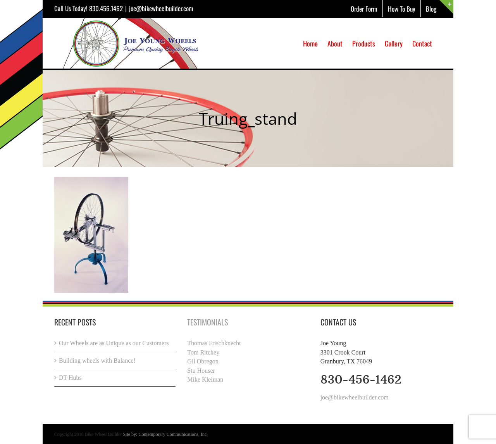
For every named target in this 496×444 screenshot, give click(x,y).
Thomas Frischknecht (214, 343)
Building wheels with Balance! (97, 360)
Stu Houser (201, 370)
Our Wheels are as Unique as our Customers (114, 343)
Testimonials (207, 322)
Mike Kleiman (205, 379)
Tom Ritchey (203, 352)
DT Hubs (70, 377)
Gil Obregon (202, 361)
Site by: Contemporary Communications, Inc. (165, 434)
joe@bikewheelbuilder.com (161, 8)
